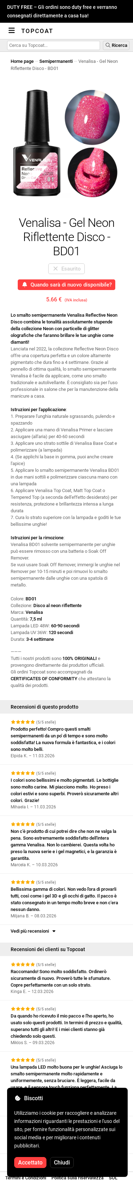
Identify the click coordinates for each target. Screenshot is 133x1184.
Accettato (30, 1162)
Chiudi (62, 1162)
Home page (22, 61)
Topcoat (37, 30)
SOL (113, 1177)
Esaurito (66, 269)
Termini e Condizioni (25, 1177)
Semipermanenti (56, 61)
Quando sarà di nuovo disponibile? (66, 285)
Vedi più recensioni (34, 931)
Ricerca (116, 45)
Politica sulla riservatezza (77, 1177)
